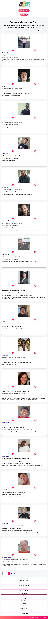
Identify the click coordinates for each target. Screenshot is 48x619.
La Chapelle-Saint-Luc (24, 583)
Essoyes (24, 603)
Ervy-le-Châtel (24, 600)
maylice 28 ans (5, 389)
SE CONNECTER (24, 14)
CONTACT (45, 617)
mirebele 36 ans (5, 456)
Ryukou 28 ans (5, 187)
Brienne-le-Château (24, 595)
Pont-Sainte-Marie (24, 593)
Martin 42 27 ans (5, 254)
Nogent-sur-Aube (24, 608)
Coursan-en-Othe (24, 613)
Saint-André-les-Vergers (24, 585)
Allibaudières (24, 611)
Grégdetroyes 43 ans (6, 220)
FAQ (30, 617)
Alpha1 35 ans (5, 153)
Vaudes (24, 606)
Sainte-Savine (24, 588)
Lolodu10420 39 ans (6, 557)
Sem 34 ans (4, 119)
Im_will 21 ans (5, 355)
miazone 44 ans (5, 422)
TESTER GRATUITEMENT (24, 10)
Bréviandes (24, 598)
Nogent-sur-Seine (24, 590)
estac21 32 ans (5, 52)
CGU (33, 617)
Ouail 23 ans (4, 321)
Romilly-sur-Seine (24, 580)
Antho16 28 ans (5, 489)
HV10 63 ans (4, 86)
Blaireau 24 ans (5, 523)
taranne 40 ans (5, 288)
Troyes (23, 578)
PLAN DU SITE (38, 617)
